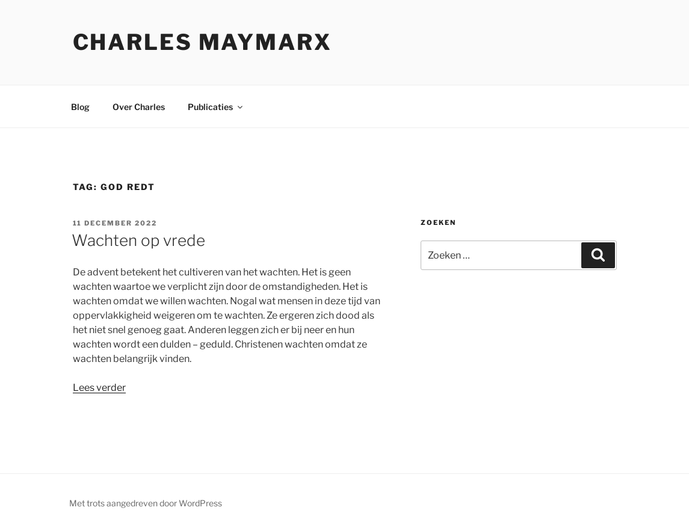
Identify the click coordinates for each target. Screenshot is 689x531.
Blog (80, 107)
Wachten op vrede (138, 240)
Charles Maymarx (202, 42)
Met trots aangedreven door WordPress (145, 503)
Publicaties (216, 107)
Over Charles (139, 107)
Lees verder (99, 387)
